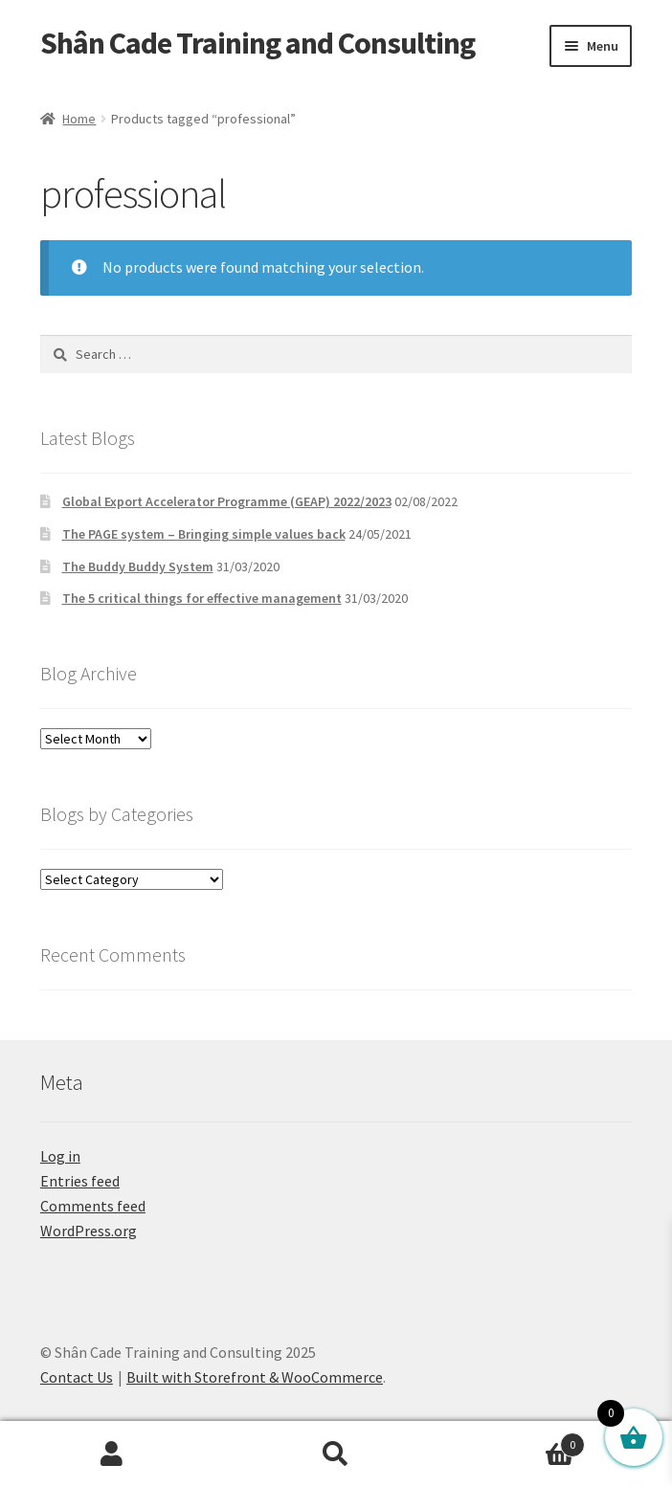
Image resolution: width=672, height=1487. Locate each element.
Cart (516, 1440)
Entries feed (80, 1180)
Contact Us (76, 1377)
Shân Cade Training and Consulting (257, 43)
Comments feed (93, 1205)
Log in (60, 1155)
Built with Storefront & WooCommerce (254, 1377)
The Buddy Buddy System (137, 566)
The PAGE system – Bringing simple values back (204, 534)
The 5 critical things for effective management (202, 598)
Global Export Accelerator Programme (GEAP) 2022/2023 (227, 501)
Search (336, 1454)
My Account (112, 1454)
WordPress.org (88, 1230)
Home (79, 118)
